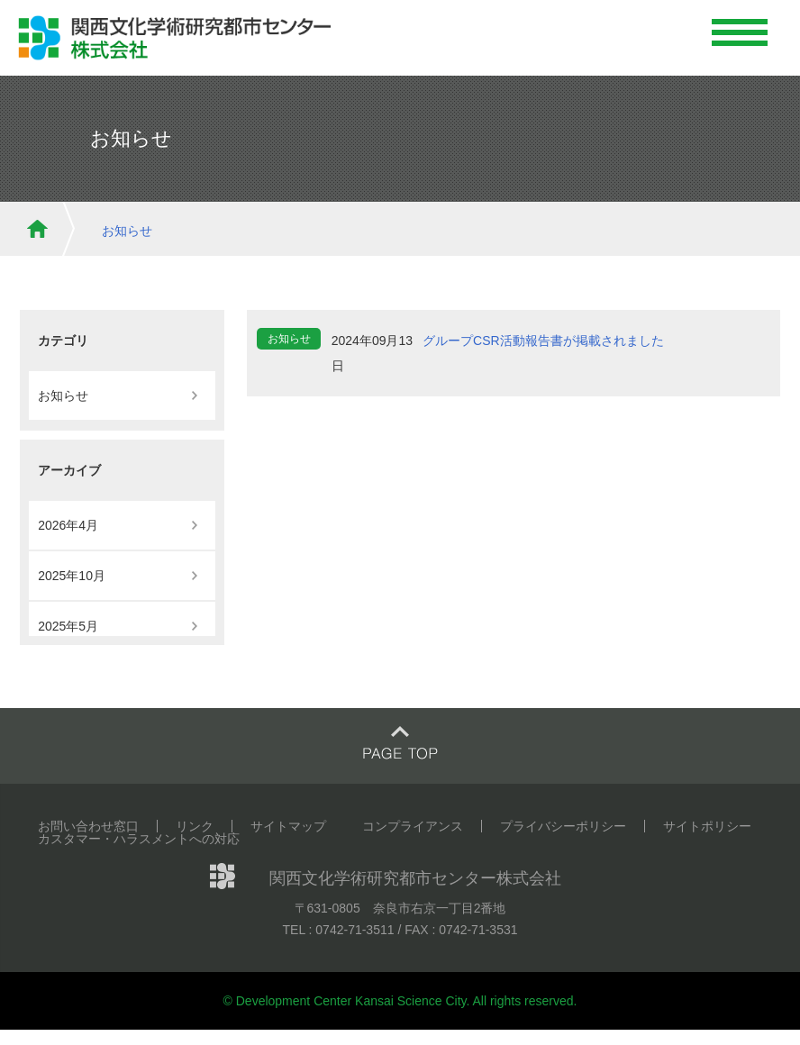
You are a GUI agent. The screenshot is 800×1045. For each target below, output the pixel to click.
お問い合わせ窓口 (88, 826)
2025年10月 (71, 575)
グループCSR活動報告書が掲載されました (543, 340)
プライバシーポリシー (563, 826)
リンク (195, 826)
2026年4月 (68, 525)
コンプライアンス (412, 826)
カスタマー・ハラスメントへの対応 (139, 838)
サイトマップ (288, 826)
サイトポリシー (707, 826)
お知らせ (127, 230)
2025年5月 (68, 626)
